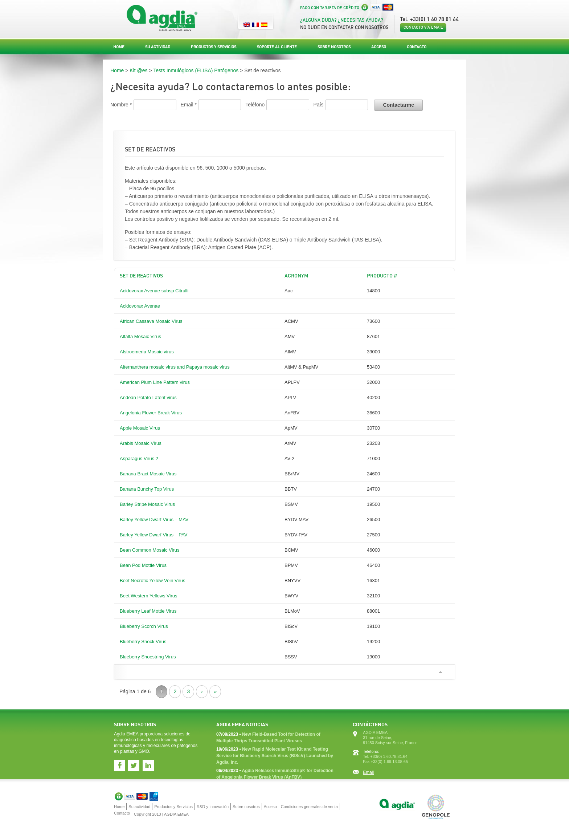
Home (118, 46)
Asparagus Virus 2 (139, 458)
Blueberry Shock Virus (143, 641)
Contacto (416, 46)
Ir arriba (440, 672)
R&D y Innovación (213, 806)
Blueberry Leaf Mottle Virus (148, 611)
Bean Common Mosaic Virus (150, 550)
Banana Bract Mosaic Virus (148, 473)
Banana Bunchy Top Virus (147, 489)
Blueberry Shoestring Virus (148, 656)
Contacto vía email (423, 27)
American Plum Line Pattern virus (155, 382)
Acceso (378, 46)
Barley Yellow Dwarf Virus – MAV (154, 519)
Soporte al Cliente (277, 46)
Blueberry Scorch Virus (144, 626)
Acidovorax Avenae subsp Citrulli (154, 290)
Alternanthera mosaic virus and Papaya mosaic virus (175, 367)
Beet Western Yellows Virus (148, 595)
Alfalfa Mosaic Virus (140, 336)
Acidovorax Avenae (140, 306)
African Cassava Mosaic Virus (151, 321)
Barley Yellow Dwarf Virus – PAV (153, 534)
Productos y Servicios (213, 46)
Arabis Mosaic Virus (140, 443)
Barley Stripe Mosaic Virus (147, 504)
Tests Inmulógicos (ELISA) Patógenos (195, 70)
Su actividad (157, 46)
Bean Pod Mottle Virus (143, 565)
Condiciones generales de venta (309, 806)
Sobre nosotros (334, 46)
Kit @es (138, 70)
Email (368, 772)
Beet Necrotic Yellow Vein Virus (152, 580)
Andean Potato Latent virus (148, 397)
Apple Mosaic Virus (140, 428)
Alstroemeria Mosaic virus (147, 351)
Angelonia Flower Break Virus (151, 412)
